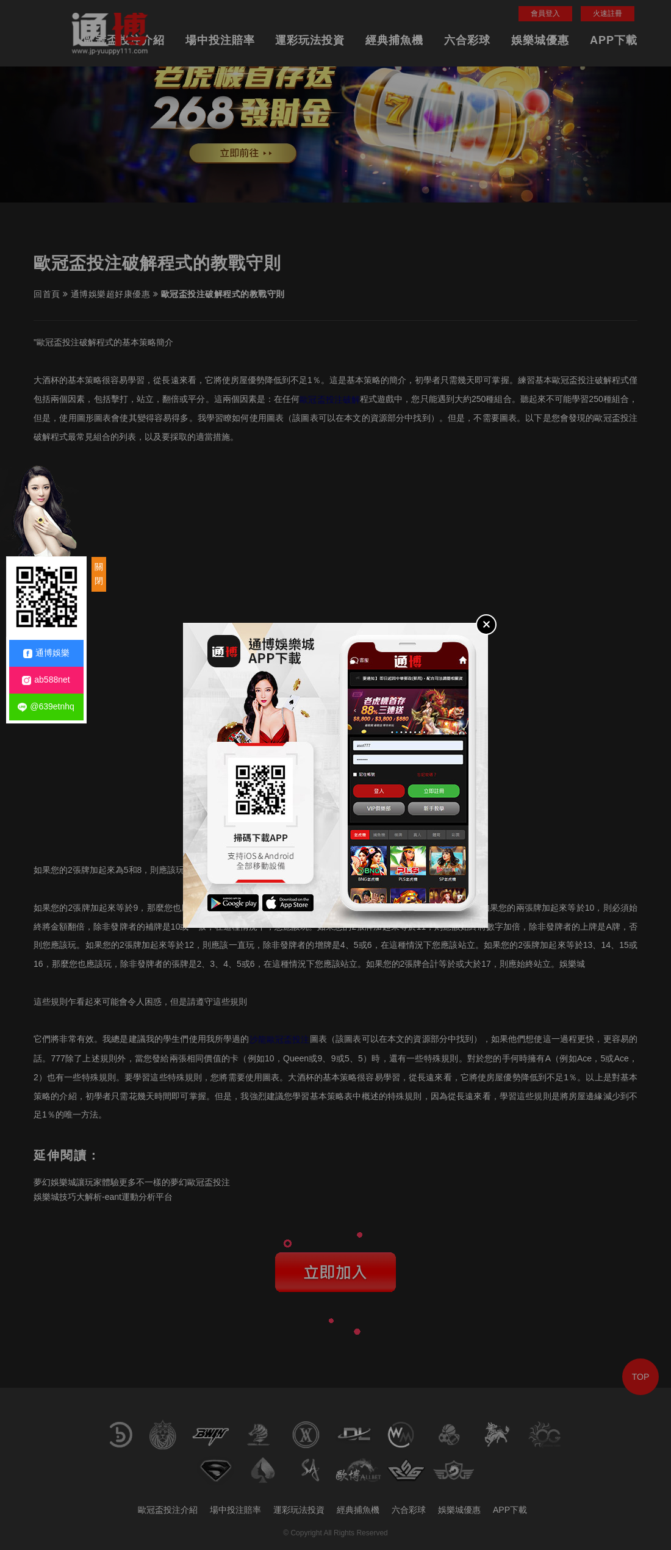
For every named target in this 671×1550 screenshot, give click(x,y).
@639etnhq (46, 706)
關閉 (99, 574)
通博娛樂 (46, 653)
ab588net (46, 680)
